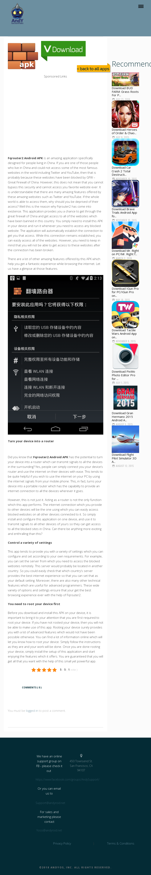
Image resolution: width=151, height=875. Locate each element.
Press (4, 23)
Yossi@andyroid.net (49, 830)
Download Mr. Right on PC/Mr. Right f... (125, 252)
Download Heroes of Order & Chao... (124, 131)
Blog (3, 20)
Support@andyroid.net (49, 803)
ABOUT (4, 32)
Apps (3, 10)
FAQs (3, 26)
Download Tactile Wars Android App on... (124, 333)
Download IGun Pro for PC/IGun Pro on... (125, 292)
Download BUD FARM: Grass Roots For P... (125, 91)
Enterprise (7, 13)
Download (7, 17)
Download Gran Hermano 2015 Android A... (122, 416)
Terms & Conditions (120, 843)
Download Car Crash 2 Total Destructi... (121, 171)
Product (5, 7)
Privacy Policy (62, 843)
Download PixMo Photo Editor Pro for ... (123, 375)
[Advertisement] (55, 88)
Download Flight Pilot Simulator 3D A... (124, 458)
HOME (4, 4)
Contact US (7, 29)
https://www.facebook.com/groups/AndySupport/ (49, 779)
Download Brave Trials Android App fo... (124, 212)
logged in (32, 711)
